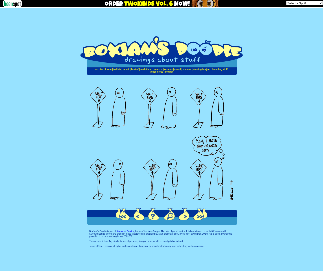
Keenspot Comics (125, 231)
